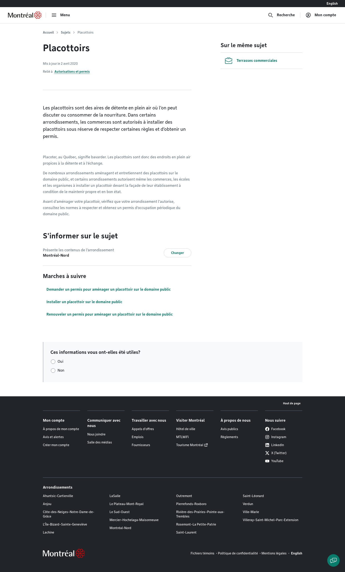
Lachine (48, 532)
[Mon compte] (321, 15)
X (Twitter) (276, 453)
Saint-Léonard (253, 496)
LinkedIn (274, 445)
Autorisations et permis (72, 71)
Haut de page (292, 403)
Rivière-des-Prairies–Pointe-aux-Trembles (200, 514)
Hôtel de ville (185, 429)
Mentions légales (274, 553)
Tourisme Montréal (189, 445)
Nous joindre (96, 434)
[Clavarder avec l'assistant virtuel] (333, 560)
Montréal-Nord (120, 528)
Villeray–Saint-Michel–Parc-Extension (270, 520)
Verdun (248, 504)
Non (61, 370)
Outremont (184, 496)
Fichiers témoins (202, 553)
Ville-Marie (251, 512)
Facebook (275, 429)
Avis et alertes (53, 437)
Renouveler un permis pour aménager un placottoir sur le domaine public (109, 314)
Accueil (48, 32)
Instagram (275, 437)
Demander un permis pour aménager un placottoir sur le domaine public (108, 289)
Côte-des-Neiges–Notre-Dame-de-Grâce (68, 514)
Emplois (138, 437)
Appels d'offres (143, 429)
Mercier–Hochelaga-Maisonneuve (134, 520)
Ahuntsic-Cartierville (58, 496)
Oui (60, 361)
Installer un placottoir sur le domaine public (84, 302)
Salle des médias (99, 442)
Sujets (65, 32)
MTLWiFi (182, 437)
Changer (177, 253)
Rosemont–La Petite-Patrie (196, 524)
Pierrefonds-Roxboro (191, 504)
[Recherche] (281, 15)
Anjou (47, 504)
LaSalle (115, 496)
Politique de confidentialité (238, 553)
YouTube (274, 461)
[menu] (61, 15)
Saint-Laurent (186, 532)
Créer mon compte (56, 445)
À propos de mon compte (61, 429)
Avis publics (229, 429)
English (332, 3)
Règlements (229, 437)
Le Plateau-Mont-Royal (127, 504)
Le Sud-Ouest (120, 512)
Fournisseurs (141, 445)
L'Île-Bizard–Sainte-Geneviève (65, 524)
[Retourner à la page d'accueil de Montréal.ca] (24, 15)
